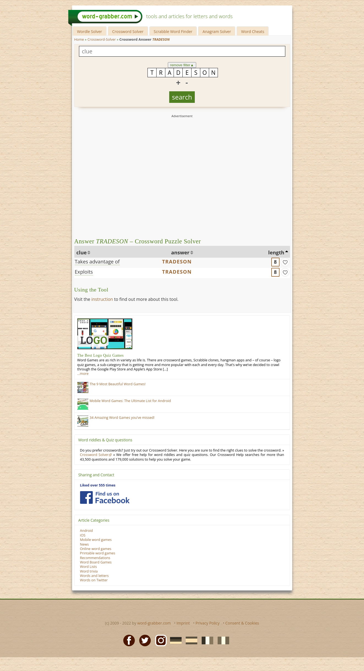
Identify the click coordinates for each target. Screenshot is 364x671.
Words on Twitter (94, 580)
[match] (285, 262)
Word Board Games (96, 562)
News (84, 544)
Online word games (95, 548)
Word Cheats (252, 31)
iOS (83, 535)
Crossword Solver (128, 31)
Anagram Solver (216, 31)
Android (86, 530)
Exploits (84, 271)
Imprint (183, 623)
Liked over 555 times (98, 485)
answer (180, 252)
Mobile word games (96, 539)
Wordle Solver (89, 31)
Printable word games (97, 553)
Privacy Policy (208, 623)
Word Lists (88, 566)
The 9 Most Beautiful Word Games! (118, 384)
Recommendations (95, 558)
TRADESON (177, 261)
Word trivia (89, 571)
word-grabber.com (154, 623)
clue (81, 252)
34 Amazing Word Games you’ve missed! (122, 417)
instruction (102, 299)
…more (83, 373)
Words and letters (94, 575)
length (276, 252)
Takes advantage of (97, 261)
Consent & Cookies (242, 623)
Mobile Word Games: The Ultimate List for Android (130, 400)
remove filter (182, 65)
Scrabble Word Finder (173, 31)
